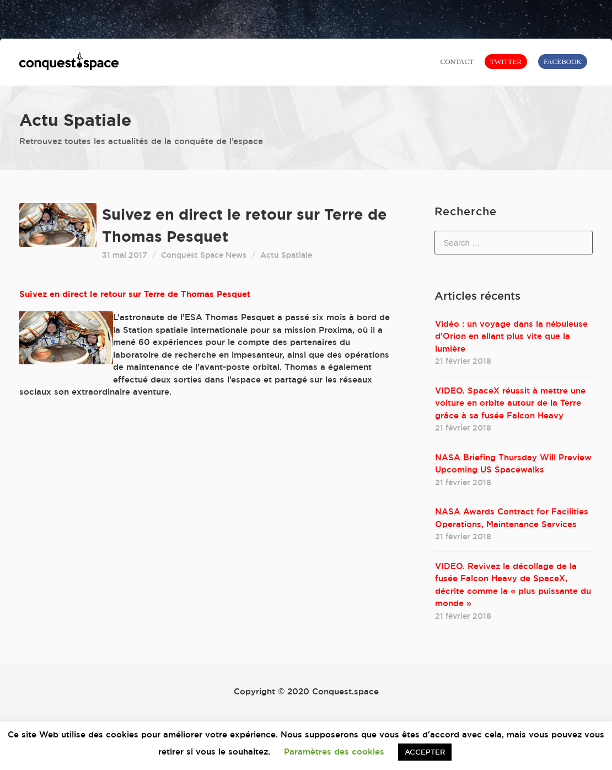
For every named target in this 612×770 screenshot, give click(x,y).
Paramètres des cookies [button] (334, 751)
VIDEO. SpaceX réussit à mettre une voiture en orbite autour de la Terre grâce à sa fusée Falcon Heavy (510, 403)
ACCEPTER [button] (425, 752)
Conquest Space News (203, 255)
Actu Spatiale (286, 255)
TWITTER (506, 61)
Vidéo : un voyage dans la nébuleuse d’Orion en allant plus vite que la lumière (511, 336)
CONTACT (456, 61)
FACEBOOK (563, 61)
